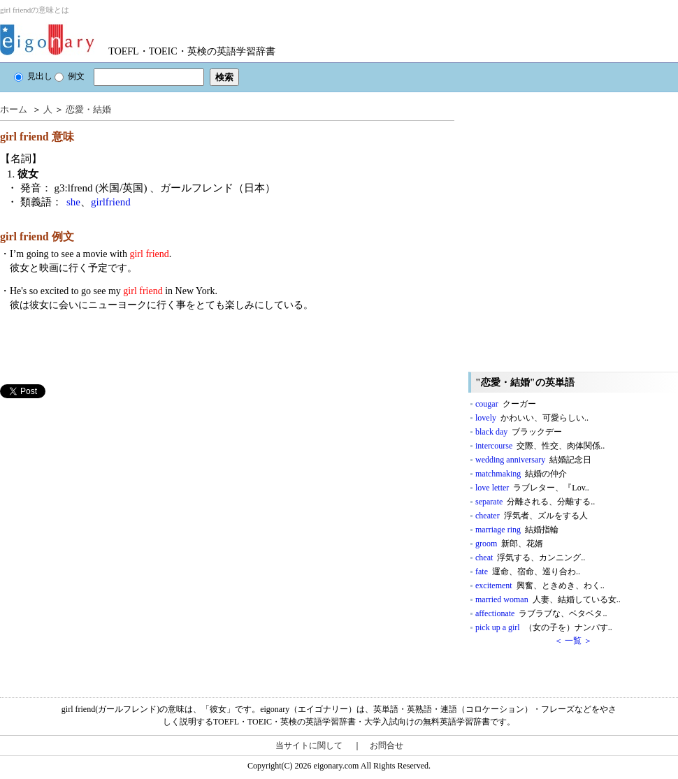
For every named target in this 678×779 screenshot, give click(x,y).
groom (509, 543)
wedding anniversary (533, 460)
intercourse (540, 446)
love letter (532, 488)
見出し (33, 76)
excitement (540, 585)
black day (518, 432)
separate (535, 502)
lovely (532, 418)
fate (527, 571)
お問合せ (386, 745)
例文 (70, 76)
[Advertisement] (131, 540)
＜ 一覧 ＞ (573, 641)
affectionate (541, 613)
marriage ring (516, 529)
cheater (531, 515)
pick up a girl (543, 627)
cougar (505, 404)
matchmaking (521, 474)
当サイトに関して (308, 745)
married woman (548, 599)
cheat (530, 557)
